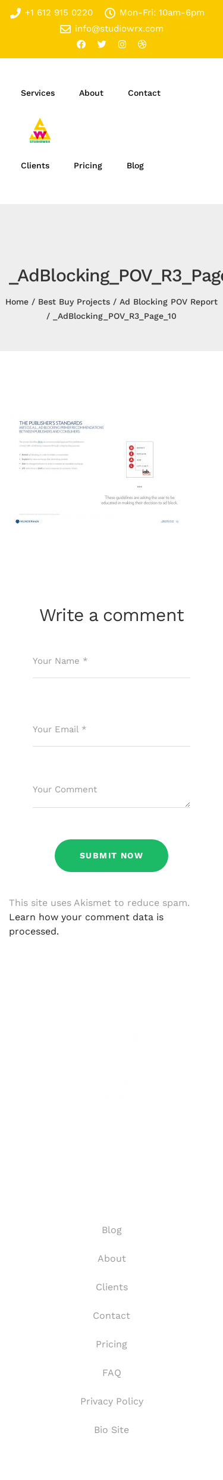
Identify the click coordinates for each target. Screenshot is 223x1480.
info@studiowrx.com (112, 29)
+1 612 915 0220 (51, 12)
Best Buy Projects (74, 301)
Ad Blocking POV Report (169, 301)
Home (17, 301)
